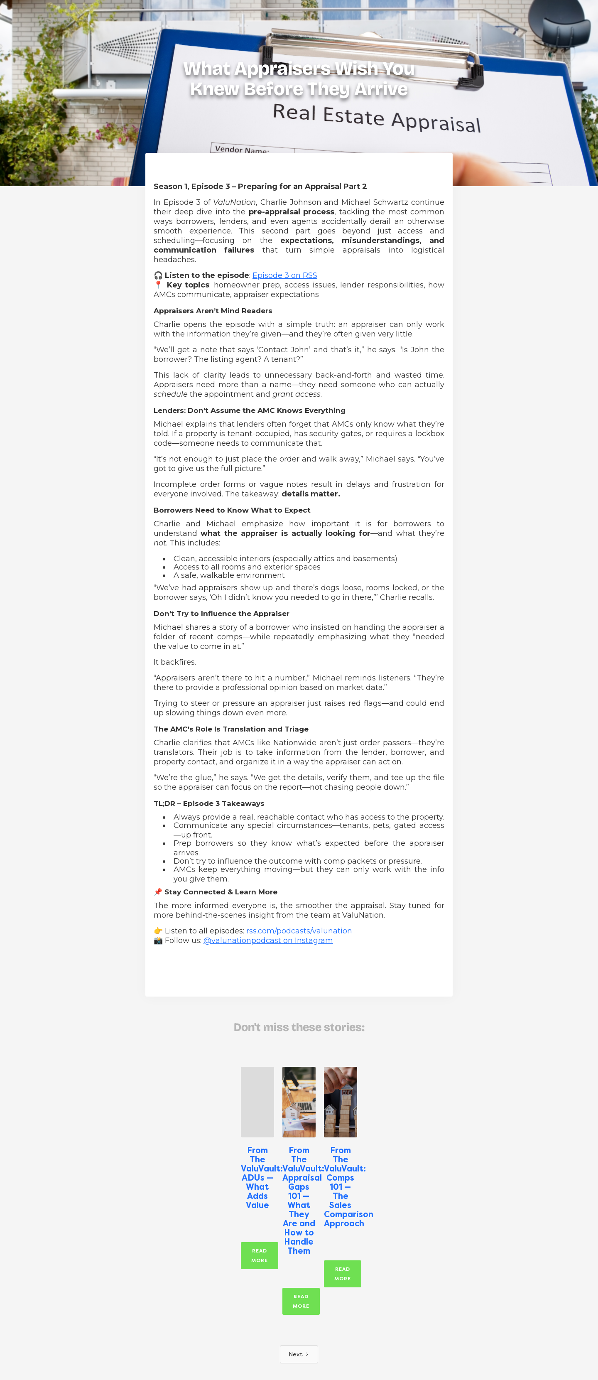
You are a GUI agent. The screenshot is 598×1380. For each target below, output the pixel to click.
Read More (259, 1255)
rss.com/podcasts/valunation (299, 931)
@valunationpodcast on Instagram (268, 940)
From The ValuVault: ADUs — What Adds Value (257, 1178)
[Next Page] (299, 1354)
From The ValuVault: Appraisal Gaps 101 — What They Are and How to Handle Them (299, 1200)
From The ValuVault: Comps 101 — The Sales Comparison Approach (340, 1187)
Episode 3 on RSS (284, 275)
